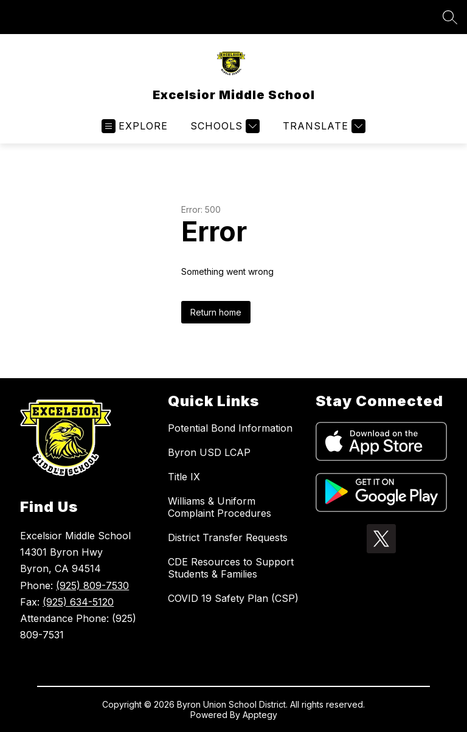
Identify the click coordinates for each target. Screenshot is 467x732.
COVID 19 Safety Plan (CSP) (233, 598)
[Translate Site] (322, 126)
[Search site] (450, 17)
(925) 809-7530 (92, 585)
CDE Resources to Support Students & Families (231, 568)
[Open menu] (135, 126)
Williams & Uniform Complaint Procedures (219, 507)
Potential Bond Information (230, 428)
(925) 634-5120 (78, 602)
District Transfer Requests (228, 537)
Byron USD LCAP (209, 452)
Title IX (184, 477)
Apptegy (260, 715)
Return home (215, 312)
